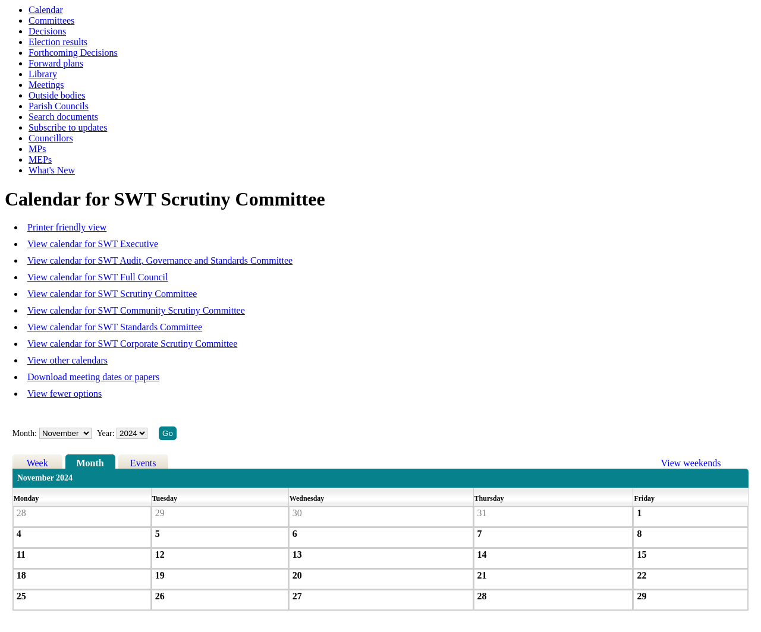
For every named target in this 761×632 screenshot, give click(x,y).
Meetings (46, 85)
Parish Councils (59, 106)
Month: (24, 433)
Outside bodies (57, 95)
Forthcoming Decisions (73, 53)
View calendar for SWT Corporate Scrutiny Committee (132, 344)
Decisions (47, 31)
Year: (107, 433)
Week (37, 463)
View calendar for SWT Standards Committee (114, 327)
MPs (37, 149)
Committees (51, 20)
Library (43, 74)
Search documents (63, 117)
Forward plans (56, 63)
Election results (58, 42)
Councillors (51, 138)
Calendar (46, 10)
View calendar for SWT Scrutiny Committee (112, 294)
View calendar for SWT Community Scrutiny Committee (136, 310)
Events (143, 463)
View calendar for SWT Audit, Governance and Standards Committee (160, 260)
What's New (52, 170)
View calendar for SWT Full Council (97, 277)
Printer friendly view (66, 227)
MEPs (40, 159)
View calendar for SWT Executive (92, 244)
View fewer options (64, 393)
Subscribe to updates (68, 127)
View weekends (691, 463)
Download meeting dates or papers (93, 377)
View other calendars (67, 360)
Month (90, 463)
